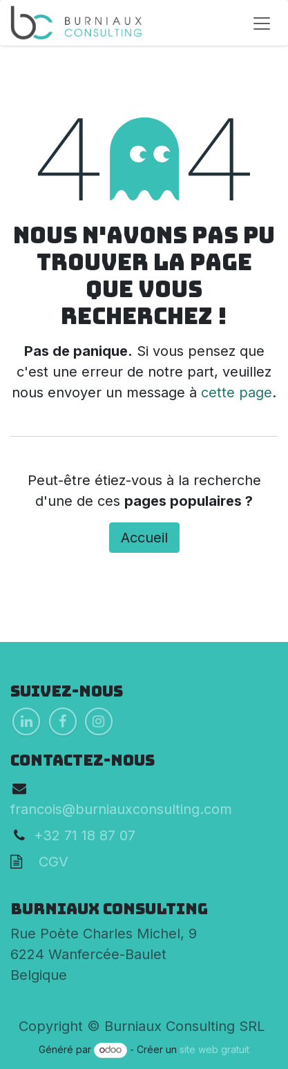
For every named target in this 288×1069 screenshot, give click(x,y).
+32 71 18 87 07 (84, 835)
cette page (236, 392)
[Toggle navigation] (262, 22)
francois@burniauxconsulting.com (121, 809)
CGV (45, 861)
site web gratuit (214, 1049)
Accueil (144, 537)
